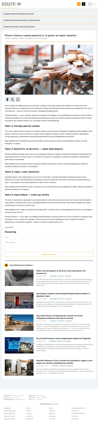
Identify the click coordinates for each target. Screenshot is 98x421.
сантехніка (52, 413)
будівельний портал (10, 411)
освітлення (75, 416)
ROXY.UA (12, 397)
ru (94, 4)
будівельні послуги (9, 419)
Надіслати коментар (49, 254)
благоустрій (75, 411)
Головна (7, 38)
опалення (52, 411)
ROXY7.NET (38, 397)
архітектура (29, 419)
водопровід (75, 419)
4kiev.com (35, 399)
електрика (52, 419)
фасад (51, 408)
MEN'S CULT (37, 395)
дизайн (28, 408)
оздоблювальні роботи (78, 408)
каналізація (52, 416)
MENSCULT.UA (14, 395)
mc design (55, 404)
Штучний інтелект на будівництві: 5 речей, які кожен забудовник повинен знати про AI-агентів (59, 316)
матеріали (29, 413)
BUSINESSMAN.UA (14, 399)
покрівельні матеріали (78, 413)
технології (29, 416)
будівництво (7, 408)
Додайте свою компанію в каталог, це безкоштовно (21, 20)
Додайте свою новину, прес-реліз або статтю (19, 27)
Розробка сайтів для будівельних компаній (18, 14)
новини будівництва (9, 413)
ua (90, 4)
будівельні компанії (9, 416)
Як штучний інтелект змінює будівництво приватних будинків (63, 338)
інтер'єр (28, 411)
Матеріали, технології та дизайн (60, 276)
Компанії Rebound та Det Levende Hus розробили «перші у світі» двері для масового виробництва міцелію (64, 361)
